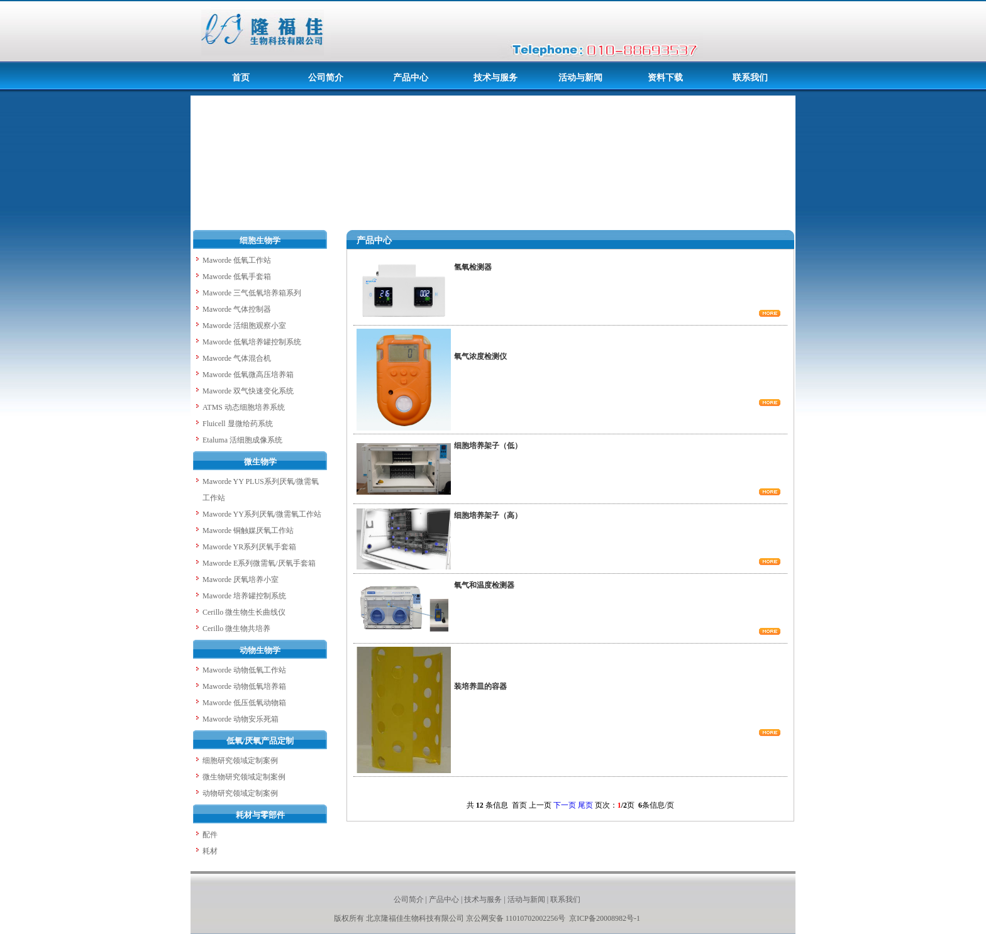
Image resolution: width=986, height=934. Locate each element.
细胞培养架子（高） (488, 515)
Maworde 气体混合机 (236, 358)
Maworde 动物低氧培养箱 (244, 686)
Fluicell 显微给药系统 (237, 423)
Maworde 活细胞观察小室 (244, 325)
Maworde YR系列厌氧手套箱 (249, 546)
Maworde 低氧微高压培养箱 (248, 374)
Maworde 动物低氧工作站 (244, 670)
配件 (210, 834)
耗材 (210, 851)
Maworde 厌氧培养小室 (240, 579)
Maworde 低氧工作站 (236, 260)
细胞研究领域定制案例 (240, 760)
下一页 (564, 805)
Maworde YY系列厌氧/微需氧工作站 (261, 514)
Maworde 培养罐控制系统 (244, 595)
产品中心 (444, 899)
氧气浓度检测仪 (480, 356)
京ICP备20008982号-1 (604, 918)
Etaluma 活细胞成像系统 (242, 440)
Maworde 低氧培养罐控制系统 (251, 342)
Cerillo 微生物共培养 (236, 628)
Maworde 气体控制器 (236, 309)
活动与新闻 (526, 899)
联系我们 (565, 899)
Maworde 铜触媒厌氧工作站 (248, 530)
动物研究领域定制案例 (240, 793)
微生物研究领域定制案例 (243, 776)
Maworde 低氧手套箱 (236, 276)
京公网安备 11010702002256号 (517, 918)
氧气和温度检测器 (484, 585)
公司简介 (409, 899)
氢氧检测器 (473, 267)
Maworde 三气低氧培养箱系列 (251, 292)
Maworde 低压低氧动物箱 (244, 702)
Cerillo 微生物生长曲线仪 (243, 612)
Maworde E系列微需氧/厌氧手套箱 (259, 563)
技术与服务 (483, 899)
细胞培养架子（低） (488, 445)
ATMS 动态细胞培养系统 (243, 407)
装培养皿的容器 (480, 686)
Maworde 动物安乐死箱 (240, 719)
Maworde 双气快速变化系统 (248, 391)
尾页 (585, 805)
